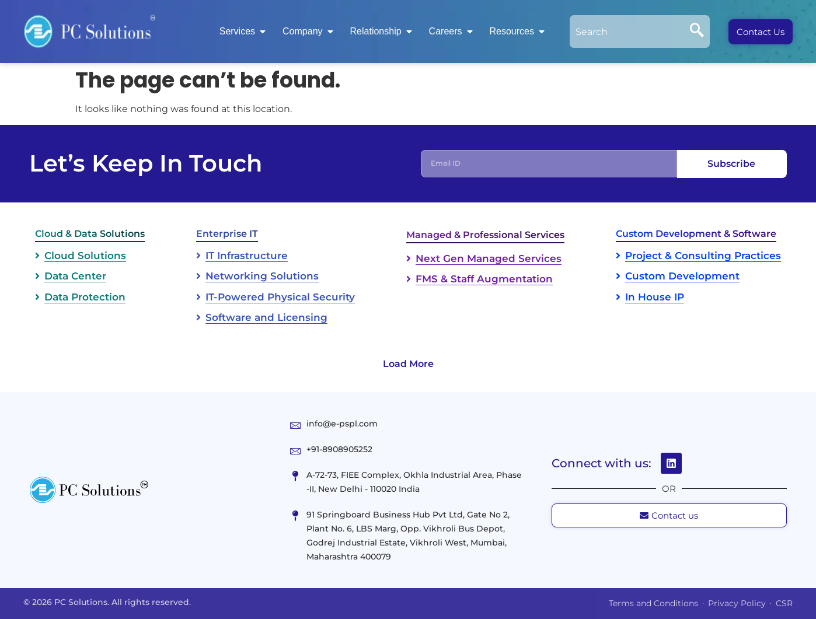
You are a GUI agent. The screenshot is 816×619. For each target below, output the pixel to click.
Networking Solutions (262, 276)
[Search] (697, 31)
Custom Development (682, 276)
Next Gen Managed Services (489, 258)
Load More (408, 363)
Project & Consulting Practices (703, 255)
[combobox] (627, 31)
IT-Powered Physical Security (280, 297)
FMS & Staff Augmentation (484, 279)
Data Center (75, 276)
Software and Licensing (266, 317)
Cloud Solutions (85, 255)
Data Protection (84, 297)
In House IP (654, 297)
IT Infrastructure (246, 255)
